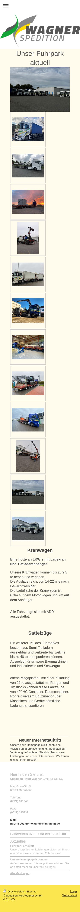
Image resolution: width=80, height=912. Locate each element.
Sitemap (31, 891)
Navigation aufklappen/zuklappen (40, 5)
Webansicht (69, 895)
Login (73, 891)
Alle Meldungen (19, 873)
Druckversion (14, 891)
